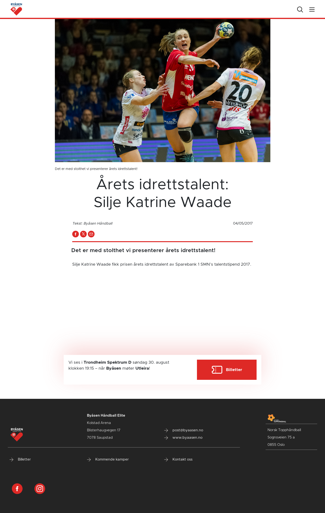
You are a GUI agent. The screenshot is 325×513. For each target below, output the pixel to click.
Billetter (20, 459)
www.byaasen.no (183, 438)
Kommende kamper (108, 459)
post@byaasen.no (183, 430)
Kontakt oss (178, 459)
